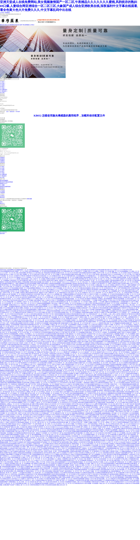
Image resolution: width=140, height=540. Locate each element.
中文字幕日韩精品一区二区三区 (31, 428)
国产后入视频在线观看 (99, 402)
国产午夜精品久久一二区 (6, 456)
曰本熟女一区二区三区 (25, 434)
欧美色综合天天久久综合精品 (69, 402)
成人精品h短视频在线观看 (12, 399)
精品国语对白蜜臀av (91, 272)
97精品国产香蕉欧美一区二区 (122, 387)
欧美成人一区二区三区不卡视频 (66, 423)
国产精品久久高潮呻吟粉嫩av (106, 361)
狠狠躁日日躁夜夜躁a (91, 298)
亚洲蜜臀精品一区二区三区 (109, 338)
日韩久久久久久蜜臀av (93, 271)
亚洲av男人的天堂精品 (105, 414)
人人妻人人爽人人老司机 (113, 314)
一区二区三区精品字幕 (98, 335)
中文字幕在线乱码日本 (78, 483)
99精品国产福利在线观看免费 (18, 417)
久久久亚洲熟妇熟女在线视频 (73, 308)
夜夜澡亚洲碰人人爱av (27, 279)
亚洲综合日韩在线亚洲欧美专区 (74, 314)
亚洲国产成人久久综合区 (107, 420)
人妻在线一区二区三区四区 (52, 391)
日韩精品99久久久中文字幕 (34, 312)
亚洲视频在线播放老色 (15, 306)
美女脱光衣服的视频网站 (32, 359)
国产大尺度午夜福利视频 (124, 291)
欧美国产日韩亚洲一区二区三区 (66, 372)
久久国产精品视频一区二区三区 (104, 468)
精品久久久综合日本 (68, 440)
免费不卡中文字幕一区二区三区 (49, 340)
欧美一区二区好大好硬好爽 (56, 315)
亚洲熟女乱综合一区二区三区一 (37, 295)
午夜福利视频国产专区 (63, 475)
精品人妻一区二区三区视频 (71, 277)
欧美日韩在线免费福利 (118, 294)
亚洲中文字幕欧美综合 (11, 411)
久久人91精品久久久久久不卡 (38, 460)
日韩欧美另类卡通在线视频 (33, 375)
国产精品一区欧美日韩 (78, 340)
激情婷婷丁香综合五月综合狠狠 (8, 311)
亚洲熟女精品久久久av (15, 304)
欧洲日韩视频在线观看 (68, 298)
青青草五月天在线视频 (42, 323)
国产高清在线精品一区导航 (78, 300)
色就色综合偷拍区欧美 (109, 356)
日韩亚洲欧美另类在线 (108, 452)
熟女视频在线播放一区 (35, 469)
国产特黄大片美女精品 (130, 275)
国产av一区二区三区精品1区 (93, 311)
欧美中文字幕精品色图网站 (37, 378)
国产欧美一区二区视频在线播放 (130, 436)
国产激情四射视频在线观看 (118, 350)
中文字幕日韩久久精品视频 (98, 417)
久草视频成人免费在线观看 (27, 367)
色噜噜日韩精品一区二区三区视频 (96, 321)
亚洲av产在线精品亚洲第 (8, 431)
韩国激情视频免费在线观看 (129, 384)
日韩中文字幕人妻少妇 (42, 390)
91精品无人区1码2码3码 (19, 320)
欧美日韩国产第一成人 (24, 460)
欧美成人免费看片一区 (89, 355)
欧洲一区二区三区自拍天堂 (60, 350)
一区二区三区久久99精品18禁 (44, 286)
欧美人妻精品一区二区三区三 (18, 408)
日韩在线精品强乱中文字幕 (107, 469)
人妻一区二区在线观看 (115, 475)
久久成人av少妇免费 (89, 309)
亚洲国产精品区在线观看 (109, 286)
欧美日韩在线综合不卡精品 (67, 454)
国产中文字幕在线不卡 (114, 346)
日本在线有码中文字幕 (97, 353)
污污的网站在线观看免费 (6, 445)
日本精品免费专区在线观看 (62, 428)
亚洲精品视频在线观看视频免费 (80, 431)
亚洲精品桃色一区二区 (123, 457)
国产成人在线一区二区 (17, 364)
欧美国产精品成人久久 (79, 411)
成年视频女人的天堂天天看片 (77, 414)
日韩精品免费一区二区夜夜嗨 (14, 301)
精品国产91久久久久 (74, 428)
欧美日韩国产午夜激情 (80, 387)
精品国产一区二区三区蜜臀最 (127, 333)
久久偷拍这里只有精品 (89, 343)
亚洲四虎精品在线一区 (110, 376)
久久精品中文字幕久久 (50, 300)
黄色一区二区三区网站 (61, 399)
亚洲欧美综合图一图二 (28, 373)
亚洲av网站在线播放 (126, 475)
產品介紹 (7, 24)
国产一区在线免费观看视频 (109, 448)
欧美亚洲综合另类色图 (49, 272)
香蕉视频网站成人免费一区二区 (99, 330)
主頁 (8, 111)
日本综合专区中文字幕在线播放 (11, 446)
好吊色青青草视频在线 (47, 332)
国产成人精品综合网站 (63, 442)
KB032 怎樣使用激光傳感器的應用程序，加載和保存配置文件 (71, 115)
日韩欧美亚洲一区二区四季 (29, 390)
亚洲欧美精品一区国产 (81, 306)
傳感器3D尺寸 (3, 183)
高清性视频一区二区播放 (34, 352)
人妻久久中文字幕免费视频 (84, 481)
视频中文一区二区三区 (59, 349)
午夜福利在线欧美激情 (75, 451)
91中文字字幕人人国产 (14, 353)
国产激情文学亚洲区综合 (66, 295)
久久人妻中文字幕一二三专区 (113, 381)
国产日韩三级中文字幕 (64, 361)
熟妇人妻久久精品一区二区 (45, 347)
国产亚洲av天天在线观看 (89, 327)
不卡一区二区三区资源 (95, 466)
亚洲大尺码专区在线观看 (36, 414)
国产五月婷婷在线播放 (96, 448)
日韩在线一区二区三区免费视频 (12, 436)
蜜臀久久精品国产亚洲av (82, 373)
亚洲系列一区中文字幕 (90, 478)
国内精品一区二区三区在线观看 (72, 427)
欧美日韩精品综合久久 (25, 344)
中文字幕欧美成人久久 (53, 382)
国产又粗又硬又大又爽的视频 (44, 407)
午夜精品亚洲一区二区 (6, 393)
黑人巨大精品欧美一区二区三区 (54, 405)
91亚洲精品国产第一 (53, 367)
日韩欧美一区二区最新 (112, 394)
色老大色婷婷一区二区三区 (49, 282)
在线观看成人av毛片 (16, 315)
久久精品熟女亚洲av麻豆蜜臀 (81, 480)
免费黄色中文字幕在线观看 (96, 320)
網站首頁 (2, 24)
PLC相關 (2, 185)
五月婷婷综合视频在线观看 (98, 446)
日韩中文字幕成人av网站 (58, 364)
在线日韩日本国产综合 (100, 337)
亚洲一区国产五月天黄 (92, 358)
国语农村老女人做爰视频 (112, 333)
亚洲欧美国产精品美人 (39, 327)
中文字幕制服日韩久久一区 (92, 275)
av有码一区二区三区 (71, 349)
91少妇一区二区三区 (66, 483)
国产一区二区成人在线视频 (44, 394)
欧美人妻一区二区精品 (33, 349)
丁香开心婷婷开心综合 (120, 411)
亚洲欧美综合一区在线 (128, 337)
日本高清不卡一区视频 (81, 271)
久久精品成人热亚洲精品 (123, 286)
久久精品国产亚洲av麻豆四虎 (33, 335)
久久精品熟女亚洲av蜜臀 (28, 315)
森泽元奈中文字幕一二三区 (57, 291)
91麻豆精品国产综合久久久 (107, 274)
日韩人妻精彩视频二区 (20, 471)
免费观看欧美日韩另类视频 (114, 393)
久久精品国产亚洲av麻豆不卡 (30, 285)
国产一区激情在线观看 (116, 407)
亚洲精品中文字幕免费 (55, 439)
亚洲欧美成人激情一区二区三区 (30, 280)
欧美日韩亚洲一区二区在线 (75, 425)
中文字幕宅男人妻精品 (45, 280)
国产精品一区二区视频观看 (115, 378)
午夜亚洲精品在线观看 (86, 369)
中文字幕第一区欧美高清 (29, 346)
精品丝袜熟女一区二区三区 (121, 329)
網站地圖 (29, 198)
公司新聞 (2, 191)
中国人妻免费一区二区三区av (91, 459)
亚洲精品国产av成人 (80, 297)
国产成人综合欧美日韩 (13, 367)
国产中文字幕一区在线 (34, 384)
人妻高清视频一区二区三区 (129, 370)
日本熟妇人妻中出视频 (82, 341)
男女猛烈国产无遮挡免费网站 (99, 289)
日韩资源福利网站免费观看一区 (41, 306)
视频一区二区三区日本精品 (46, 359)
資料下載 (22, 24)
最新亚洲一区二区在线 (74, 333)
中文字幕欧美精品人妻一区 (68, 271)
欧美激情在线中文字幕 (31, 474)
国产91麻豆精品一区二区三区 (127, 365)
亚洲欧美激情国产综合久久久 (45, 309)
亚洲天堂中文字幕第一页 (29, 323)
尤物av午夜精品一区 (74, 442)
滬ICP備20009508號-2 (5, 200)
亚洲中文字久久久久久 (9, 341)
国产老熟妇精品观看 (15, 407)
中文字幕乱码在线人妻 (10, 327)
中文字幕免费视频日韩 (61, 285)
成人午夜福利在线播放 (84, 457)
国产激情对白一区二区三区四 (15, 326)
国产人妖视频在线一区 (74, 352)
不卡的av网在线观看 (73, 356)
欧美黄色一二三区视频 (91, 300)
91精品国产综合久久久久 (62, 282)
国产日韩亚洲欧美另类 (124, 288)
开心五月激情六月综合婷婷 (103, 355)
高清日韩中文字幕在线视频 (23, 385)
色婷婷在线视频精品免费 (127, 367)
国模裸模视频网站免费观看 (15, 382)
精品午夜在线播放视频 (9, 381)
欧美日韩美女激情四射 (122, 311)
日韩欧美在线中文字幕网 (97, 481)
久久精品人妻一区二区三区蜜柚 (41, 457)
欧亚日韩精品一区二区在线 (31, 472)
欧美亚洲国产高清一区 (11, 449)
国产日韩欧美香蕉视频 (78, 279)
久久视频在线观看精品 (125, 451)
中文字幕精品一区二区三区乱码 (112, 315)
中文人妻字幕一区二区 (129, 327)
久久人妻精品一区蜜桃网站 (61, 459)
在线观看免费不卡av (126, 301)
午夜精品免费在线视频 (87, 312)
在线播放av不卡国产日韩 (128, 364)
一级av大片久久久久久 (98, 379)
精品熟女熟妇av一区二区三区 (28, 407)
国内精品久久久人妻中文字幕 (84, 303)
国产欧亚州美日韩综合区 (65, 443)
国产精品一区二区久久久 (103, 327)
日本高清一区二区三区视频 (17, 291)
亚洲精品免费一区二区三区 (38, 358)
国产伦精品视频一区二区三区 (56, 317)
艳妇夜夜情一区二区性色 (49, 343)
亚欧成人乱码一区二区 (97, 288)
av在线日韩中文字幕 (17, 309)
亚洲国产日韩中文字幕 (43, 439)
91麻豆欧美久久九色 (32, 417)
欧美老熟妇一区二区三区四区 (87, 285)
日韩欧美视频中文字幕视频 (78, 311)
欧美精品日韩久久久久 (45, 330)
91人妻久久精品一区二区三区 (110, 326)
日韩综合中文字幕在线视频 (63, 355)
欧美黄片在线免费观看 (70, 446)
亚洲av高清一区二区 (69, 297)
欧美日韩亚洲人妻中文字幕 (90, 436)
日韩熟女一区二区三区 (98, 422)
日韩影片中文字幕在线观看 (24, 411)
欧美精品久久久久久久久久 (84, 446)
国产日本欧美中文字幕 (49, 414)
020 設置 (2, 168)
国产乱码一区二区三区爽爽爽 (42, 324)
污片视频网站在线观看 (97, 390)
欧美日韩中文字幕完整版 (86, 442)
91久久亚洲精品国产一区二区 (71, 280)
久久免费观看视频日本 (18, 317)
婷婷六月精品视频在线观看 (55, 338)
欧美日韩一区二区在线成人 (41, 301)
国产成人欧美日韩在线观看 (68, 430)
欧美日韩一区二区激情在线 (83, 330)
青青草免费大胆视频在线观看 (85, 402)
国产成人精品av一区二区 (101, 346)
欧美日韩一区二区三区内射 (99, 388)
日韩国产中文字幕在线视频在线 (114, 349)
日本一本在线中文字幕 (90, 393)
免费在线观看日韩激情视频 (123, 463)
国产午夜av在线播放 (33, 376)
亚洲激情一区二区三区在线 (64, 431)
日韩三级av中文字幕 (35, 399)
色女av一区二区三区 (76, 292)
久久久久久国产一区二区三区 (7, 272)
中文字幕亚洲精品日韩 (113, 405)
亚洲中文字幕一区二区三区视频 (11, 292)
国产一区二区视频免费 (128, 388)
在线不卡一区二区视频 (39, 279)
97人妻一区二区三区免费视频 (128, 347)
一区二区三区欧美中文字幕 (68, 344)
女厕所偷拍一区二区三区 (39, 477)
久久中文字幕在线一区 (58, 362)
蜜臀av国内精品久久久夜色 (117, 282)
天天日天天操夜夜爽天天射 (68, 321)
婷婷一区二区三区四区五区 (24, 416)
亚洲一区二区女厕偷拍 (133, 411)
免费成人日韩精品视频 (23, 282)
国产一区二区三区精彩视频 (108, 297)
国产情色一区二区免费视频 (78, 332)
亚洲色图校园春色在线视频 (98, 440)
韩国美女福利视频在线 (80, 315)
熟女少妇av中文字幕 (115, 300)
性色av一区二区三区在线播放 (67, 419)
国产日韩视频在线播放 (107, 425)
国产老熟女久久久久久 (30, 419)
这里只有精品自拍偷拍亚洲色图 (10, 361)
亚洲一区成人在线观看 (90, 340)
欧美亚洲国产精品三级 (40, 294)
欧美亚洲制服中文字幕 (82, 410)
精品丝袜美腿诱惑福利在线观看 (85, 349)
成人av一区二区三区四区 (117, 449)
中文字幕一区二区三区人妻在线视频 (44, 459)
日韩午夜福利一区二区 (47, 277)
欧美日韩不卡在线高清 (87, 333)
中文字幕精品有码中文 (6, 478)
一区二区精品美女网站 (127, 292)
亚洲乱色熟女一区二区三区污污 (93, 332)
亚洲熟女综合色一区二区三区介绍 (65, 272)
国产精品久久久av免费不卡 (90, 283)
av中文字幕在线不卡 (20, 341)
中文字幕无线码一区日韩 (55, 408)
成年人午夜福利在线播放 (16, 379)
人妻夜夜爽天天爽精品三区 (90, 382)
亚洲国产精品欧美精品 (17, 346)
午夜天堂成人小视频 (56, 303)
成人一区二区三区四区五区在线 (111, 423)
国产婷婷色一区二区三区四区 (84, 291)
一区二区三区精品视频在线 (46, 349)
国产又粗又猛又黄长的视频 (113, 417)
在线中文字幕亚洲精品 (57, 330)
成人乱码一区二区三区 (96, 452)
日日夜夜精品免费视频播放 (81, 454)
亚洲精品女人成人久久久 (88, 292)
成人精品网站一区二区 (66, 279)
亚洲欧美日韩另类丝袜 (101, 401)
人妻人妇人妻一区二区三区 (95, 306)
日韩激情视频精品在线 (114, 408)
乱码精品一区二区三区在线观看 (46, 285)
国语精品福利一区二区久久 (23, 314)
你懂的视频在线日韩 (39, 420)
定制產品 (2, 159)
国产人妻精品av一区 (84, 448)
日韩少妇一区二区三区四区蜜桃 (45, 297)
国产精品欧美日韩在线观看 (24, 311)
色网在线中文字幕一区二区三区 (63, 413)
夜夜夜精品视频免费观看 (44, 474)
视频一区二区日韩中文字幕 (26, 361)
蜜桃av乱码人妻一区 (71, 466)
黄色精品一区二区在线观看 (122, 361)
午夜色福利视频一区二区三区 (113, 402)
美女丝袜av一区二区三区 (32, 337)
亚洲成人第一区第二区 (96, 318)
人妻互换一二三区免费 (98, 301)
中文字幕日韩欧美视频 (110, 312)
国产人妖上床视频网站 (111, 291)
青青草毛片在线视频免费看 (11, 333)
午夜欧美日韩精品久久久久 (28, 298)
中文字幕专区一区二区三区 (103, 370)
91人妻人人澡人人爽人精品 (128, 304)
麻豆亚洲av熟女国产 (101, 398)
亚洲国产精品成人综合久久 (15, 423)
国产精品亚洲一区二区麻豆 (104, 283)
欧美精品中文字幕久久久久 (38, 311)
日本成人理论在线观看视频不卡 (96, 341)
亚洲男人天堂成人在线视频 (125, 320)
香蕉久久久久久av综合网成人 (24, 443)
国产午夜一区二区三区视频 (52, 274)
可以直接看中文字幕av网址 (121, 459)
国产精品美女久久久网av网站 (17, 350)
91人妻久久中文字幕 (58, 297)
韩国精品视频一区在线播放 (108, 311)
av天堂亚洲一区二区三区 (35, 437)
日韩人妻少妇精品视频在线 (53, 344)
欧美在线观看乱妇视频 (47, 335)
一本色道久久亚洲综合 (68, 338)
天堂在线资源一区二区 (77, 436)
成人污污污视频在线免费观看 (22, 468)
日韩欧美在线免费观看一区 (120, 298)
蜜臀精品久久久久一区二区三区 (43, 288)
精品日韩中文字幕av (39, 274)
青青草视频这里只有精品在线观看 (34, 445)
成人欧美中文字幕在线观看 (56, 301)
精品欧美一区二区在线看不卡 (114, 388)
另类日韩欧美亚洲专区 (98, 303)
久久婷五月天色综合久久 (40, 367)
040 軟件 (19, 111)
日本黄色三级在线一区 (29, 369)
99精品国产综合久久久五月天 (72, 317)
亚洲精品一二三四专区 (32, 440)
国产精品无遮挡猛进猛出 (30, 347)
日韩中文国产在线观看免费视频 (109, 410)
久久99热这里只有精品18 (124, 442)
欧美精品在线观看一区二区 (93, 391)
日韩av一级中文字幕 (60, 378)
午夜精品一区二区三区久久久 (14, 373)
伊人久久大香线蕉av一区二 (55, 304)
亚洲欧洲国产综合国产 (72, 318)
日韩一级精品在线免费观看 (97, 367)
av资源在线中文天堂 (134, 454)
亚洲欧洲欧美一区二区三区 (76, 309)
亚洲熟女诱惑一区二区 (130, 399)
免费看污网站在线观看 (103, 385)
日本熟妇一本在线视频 (110, 277)
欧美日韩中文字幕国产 (76, 343)
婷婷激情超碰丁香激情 (77, 327)
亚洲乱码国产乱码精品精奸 (99, 369)
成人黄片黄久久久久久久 (100, 442)
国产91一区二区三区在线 (95, 373)
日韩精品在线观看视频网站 (44, 303)
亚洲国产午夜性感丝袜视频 (112, 280)
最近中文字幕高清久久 (86, 428)
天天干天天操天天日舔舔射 (64, 404)
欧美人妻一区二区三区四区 (70, 301)
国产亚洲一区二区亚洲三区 (14, 286)
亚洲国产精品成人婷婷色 (51, 443)
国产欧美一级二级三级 (99, 349)
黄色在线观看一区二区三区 (17, 332)
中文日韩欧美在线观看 (50, 333)
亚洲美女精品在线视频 (35, 282)
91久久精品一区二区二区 (118, 375)
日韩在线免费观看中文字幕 (82, 338)
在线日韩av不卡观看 (127, 295)
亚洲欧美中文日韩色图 (125, 279)
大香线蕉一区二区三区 (20, 462)
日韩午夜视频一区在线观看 (12, 410)
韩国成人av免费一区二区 (100, 405)
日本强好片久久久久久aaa (27, 425)
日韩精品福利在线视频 (69, 330)
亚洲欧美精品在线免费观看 (18, 359)
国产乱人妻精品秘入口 (113, 398)
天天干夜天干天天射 (48, 314)
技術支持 (17, 24)
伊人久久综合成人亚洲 (19, 375)
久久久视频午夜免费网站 (56, 306)
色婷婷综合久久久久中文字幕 (101, 384)
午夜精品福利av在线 (54, 353)
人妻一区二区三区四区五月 (49, 320)
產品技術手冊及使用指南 (6, 182)
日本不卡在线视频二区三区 (60, 288)
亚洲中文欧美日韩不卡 (130, 289)
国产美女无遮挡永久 (51, 431)
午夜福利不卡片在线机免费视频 (59, 346)
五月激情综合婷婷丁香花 (65, 385)
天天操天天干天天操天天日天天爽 (37, 381)
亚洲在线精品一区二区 (26, 289)
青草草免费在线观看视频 (122, 356)
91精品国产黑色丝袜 (77, 283)
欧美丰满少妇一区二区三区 (83, 381)
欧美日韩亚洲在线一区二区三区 (38, 430)
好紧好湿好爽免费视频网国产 (120, 454)
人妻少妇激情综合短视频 (71, 362)
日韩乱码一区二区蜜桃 (72, 457)
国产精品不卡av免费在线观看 (78, 361)
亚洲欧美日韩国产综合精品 (119, 283)
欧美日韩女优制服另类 (70, 291)
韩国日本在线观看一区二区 (54, 402)
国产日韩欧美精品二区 (50, 411)
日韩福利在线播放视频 (115, 364)
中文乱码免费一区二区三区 (98, 445)
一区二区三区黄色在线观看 (37, 385)
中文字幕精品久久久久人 (19, 277)
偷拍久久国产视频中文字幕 (67, 391)
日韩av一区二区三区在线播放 (117, 382)
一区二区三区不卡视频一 (46, 350)
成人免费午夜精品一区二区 (73, 337)
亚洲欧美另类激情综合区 (27, 294)
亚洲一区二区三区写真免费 (22, 370)
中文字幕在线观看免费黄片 (30, 309)
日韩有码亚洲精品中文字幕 (37, 485)
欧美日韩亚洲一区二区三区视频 (21, 456)
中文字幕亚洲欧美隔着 (49, 478)
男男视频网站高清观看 (19, 335)
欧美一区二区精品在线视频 (42, 369)
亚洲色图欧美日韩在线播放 (129, 330)
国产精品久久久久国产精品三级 (35, 272)
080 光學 (2, 177)
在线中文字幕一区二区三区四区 (35, 478)
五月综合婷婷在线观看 (59, 312)
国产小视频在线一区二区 (52, 292)
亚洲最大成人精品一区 (47, 312)
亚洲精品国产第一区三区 (58, 318)
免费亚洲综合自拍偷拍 (109, 390)
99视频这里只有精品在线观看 (70, 408)
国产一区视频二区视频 (86, 422)
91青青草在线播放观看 (123, 422)
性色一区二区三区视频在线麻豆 (127, 394)
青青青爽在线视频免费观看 (104, 375)
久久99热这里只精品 (13, 448)
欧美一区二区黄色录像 (89, 314)
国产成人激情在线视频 (17, 428)
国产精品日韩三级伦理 (27, 306)
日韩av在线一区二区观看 (88, 282)
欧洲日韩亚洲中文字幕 (69, 329)
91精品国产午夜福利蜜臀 (121, 452)
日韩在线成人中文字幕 (16, 280)
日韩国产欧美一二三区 (116, 384)
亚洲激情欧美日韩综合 (98, 347)
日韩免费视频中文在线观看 (64, 300)
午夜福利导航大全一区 (118, 309)
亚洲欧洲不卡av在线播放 (14, 387)
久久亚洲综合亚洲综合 (10, 414)
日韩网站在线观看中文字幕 (53, 279)
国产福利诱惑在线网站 (113, 474)
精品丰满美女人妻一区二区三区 (115, 289)
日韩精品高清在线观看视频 (53, 311)
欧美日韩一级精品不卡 (39, 292)
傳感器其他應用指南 (5, 186)
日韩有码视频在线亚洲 (47, 370)
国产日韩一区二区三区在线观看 (107, 372)
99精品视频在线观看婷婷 (78, 413)
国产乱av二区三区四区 (113, 279)
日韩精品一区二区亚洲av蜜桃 (19, 393)
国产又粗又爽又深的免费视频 (110, 306)
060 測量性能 (3, 174)
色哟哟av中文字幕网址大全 (61, 401)
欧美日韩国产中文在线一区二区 (113, 433)
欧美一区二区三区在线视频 (48, 356)
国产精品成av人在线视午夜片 (123, 297)
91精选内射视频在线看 (60, 314)
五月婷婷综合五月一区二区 (111, 288)
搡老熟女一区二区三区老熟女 (119, 414)
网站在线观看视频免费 (57, 329)
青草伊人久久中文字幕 (126, 481)
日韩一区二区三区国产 (93, 372)
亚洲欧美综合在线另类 (127, 300)
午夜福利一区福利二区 (24, 343)
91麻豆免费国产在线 (38, 300)
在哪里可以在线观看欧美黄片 (112, 301)
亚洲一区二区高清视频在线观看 (70, 448)
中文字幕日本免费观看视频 (17, 419)
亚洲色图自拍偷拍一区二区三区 (73, 364)
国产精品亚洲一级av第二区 (10, 391)
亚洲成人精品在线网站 (85, 277)
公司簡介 (2, 12)
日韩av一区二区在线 (42, 419)
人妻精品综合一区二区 (124, 430)
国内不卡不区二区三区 (85, 286)
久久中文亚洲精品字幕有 (8, 468)
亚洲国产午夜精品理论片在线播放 (46, 355)
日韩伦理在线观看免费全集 (53, 430)
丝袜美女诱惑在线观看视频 (58, 474)
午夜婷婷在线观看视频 (54, 283)
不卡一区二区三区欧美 (94, 410)
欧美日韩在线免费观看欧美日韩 (52, 271)
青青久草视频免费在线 (87, 405)
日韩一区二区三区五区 (60, 375)
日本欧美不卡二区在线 (56, 410)
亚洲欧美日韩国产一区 (128, 349)
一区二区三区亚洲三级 (80, 298)
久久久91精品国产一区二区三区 (88, 352)
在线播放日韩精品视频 (129, 362)
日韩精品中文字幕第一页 (83, 324)
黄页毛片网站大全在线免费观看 (129, 321)
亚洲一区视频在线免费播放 (67, 294)
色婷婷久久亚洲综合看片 (44, 329)
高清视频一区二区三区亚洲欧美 (112, 344)
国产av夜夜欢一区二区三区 (69, 303)
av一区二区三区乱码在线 (37, 333)
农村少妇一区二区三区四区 (128, 335)
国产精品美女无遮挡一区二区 (102, 427)
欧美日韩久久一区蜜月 (31, 355)
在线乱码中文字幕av (116, 436)
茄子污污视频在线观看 (23, 430)
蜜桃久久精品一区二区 (86, 317)
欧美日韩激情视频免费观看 (102, 282)
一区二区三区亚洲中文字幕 (73, 474)
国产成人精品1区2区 (89, 279)
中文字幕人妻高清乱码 (78, 385)
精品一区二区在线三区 (108, 318)
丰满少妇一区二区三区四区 (132, 431)
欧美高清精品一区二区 (120, 274)
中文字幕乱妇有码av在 (126, 385)
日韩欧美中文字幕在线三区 (22, 295)
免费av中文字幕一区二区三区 (89, 465)
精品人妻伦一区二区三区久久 (28, 303)
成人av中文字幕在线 (106, 391)
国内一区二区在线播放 (36, 343)
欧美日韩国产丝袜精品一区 (29, 321)
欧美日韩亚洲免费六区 (113, 343)
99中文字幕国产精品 (26, 353)
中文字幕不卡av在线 (129, 449)
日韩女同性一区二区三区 (101, 292)
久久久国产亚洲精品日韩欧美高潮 (82, 388)
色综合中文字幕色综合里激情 (41, 410)
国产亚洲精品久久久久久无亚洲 (55, 289)
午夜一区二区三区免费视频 (89, 370)
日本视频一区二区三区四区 (7, 413)
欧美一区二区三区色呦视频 (73, 347)
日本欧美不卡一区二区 (75, 282)
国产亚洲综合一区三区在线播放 (128, 343)
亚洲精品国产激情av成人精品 (11, 427)
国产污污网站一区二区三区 (27, 420)
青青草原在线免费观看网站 (84, 304)
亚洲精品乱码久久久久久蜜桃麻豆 (91, 420)
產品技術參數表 (4, 180)
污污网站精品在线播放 (124, 306)
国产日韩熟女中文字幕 (18, 347)
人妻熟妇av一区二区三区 (52, 327)
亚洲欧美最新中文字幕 (58, 286)
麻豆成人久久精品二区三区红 (11, 274)
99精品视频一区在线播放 (6, 433)
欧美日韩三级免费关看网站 (29, 297)
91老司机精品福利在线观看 (63, 343)
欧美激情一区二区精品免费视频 (27, 288)
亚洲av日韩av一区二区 (110, 457)
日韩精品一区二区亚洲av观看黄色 (79, 320)
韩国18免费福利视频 (58, 335)
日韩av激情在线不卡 (53, 396)
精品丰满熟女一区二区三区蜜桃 (128, 346)
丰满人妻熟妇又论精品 (36, 463)
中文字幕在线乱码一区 (33, 362)
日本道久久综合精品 (119, 420)
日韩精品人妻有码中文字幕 (117, 285)
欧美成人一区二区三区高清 (39, 344)
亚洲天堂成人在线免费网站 (18, 474)
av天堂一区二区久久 (120, 373)
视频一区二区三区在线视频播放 (120, 271)
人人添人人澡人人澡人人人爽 (61, 309)
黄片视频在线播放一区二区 (112, 341)
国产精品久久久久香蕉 (75, 475)
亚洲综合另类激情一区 (7, 330)
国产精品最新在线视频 (6, 283)
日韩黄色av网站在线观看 (26, 292)
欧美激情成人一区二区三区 (94, 460)
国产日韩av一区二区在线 (97, 277)
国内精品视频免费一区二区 (129, 393)
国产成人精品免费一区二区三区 (43, 425)
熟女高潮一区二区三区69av (13, 303)
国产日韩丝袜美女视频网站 (16, 402)
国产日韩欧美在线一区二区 (97, 457)
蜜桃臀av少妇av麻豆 (126, 433)
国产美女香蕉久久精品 (47, 352)
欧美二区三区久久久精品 (43, 291)
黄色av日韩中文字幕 (80, 329)
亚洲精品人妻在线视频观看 (105, 298)
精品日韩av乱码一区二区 (132, 318)
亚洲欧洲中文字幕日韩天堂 (33, 275)
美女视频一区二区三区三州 (131, 294)
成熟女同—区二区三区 (114, 292)
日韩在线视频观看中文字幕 (112, 365)
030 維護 (2, 169)
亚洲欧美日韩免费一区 (122, 277)
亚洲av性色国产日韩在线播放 (9, 378)
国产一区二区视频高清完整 (49, 437)
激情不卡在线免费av (77, 382)
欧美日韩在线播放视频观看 (7, 356)
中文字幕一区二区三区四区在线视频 (14, 439)
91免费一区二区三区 (116, 370)
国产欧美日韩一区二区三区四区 (40, 353)
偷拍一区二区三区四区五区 (71, 286)
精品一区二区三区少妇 (16, 297)
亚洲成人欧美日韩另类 (86, 347)
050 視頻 (2, 172)
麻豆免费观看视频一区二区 (36, 271)
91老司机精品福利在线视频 (7, 437)
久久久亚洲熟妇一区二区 (105, 294)
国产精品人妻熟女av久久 (69, 326)
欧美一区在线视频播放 (79, 275)
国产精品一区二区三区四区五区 (32, 332)
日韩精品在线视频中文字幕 (111, 353)
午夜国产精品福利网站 (86, 379)
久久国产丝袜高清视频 (97, 286)
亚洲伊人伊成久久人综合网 (104, 350)
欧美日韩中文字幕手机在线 (10, 300)
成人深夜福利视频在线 (90, 385)
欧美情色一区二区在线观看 (53, 416)
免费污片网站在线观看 (88, 346)
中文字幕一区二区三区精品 (132, 355)
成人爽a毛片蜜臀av (19, 308)
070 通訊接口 (3, 175)
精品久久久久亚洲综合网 (94, 419)
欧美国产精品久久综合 (16, 318)
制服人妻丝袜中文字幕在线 (41, 338)
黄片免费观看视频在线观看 (117, 355)
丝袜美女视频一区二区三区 (81, 274)
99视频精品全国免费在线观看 (121, 323)
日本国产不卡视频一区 (109, 324)
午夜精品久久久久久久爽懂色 (57, 379)
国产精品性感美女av (7, 340)
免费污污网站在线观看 (64, 477)
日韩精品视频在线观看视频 (131, 477)
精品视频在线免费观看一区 (50, 465)
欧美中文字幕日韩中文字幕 (70, 304)
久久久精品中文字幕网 (92, 294)
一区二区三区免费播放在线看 (17, 365)
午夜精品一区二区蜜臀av (122, 437)
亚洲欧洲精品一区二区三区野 (100, 362)
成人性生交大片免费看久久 (42, 373)
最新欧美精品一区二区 (78, 443)
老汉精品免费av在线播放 (45, 362)
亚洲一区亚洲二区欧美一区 (47, 451)
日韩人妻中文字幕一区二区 (34, 356)
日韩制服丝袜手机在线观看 (41, 483)
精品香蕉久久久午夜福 (99, 451)
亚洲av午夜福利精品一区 (85, 280)
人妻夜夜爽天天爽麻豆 (112, 446)
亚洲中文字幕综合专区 (122, 372)
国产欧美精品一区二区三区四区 (48, 442)
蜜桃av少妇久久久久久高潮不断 (50, 469)
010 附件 (2, 166)
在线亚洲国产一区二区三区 (68, 416)
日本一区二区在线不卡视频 (85, 301)
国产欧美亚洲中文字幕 (80, 294)
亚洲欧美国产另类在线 (54, 419)
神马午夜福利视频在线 (7, 440)
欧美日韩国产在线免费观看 (40, 361)
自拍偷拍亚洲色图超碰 (27, 477)
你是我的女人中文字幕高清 (47, 375)
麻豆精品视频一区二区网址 (83, 433)
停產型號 (2, 162)
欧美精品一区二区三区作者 (34, 277)
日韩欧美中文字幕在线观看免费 (100, 308)
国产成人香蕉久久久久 (29, 379)
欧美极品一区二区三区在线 (85, 462)
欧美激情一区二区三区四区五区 (50, 433)
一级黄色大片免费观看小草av (58, 394)
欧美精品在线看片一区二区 (69, 410)
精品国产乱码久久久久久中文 (104, 352)
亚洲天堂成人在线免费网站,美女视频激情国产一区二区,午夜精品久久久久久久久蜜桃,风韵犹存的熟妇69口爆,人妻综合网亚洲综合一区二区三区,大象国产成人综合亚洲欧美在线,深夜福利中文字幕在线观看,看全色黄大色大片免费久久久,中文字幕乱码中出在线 (69, 6)
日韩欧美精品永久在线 (65, 292)
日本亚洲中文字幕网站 (35, 370)
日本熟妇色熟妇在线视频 (17, 394)
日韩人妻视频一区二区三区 (29, 286)
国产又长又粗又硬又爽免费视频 (115, 477)
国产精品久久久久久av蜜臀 (90, 404)
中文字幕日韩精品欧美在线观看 (55, 381)
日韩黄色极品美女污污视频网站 (103, 309)
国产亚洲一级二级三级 (125, 280)
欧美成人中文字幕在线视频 (11, 288)
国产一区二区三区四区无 (88, 364)
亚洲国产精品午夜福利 (20, 372)
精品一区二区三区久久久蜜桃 (40, 387)
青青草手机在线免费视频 (50, 475)
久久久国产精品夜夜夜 (73, 285)
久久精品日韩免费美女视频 (67, 274)
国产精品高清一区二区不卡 (20, 352)
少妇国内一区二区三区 (20, 440)
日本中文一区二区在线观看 (110, 320)
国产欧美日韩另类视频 (30, 283)
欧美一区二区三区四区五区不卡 (81, 367)
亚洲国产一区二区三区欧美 (22, 271)
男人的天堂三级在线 (85, 390)
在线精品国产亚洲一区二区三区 (72, 335)
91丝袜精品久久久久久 (69, 306)
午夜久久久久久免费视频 (52, 294)
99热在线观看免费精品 (11, 430)
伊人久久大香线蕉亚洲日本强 (79, 437)
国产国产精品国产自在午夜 (10, 405)
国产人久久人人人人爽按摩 (13, 279)
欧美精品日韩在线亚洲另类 (58, 422)
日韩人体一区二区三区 (73, 288)
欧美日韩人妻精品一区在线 (52, 358)
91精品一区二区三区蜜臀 (106, 431)
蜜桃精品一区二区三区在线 (13, 477)
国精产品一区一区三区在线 (46, 308)
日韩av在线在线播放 (21, 272)
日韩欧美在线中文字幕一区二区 (76, 350)
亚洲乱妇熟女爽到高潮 (11, 282)
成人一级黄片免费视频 (18, 283)
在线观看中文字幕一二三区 (34, 372)
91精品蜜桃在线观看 (53, 361)
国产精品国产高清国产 (36, 449)
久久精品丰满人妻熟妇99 (84, 289)
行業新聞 (2, 192)
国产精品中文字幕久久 (82, 419)
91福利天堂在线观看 (68, 315)
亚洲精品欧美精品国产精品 (113, 321)
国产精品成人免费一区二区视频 (19, 398)
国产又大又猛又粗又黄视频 (93, 297)
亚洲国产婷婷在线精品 (42, 283)
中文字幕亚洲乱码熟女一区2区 (112, 347)
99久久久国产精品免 (94, 274)
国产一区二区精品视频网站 (19, 349)
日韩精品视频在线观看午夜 (73, 378)
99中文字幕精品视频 (58, 277)
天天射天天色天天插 (13, 343)
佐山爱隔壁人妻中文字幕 (123, 434)
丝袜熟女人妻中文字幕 (68, 387)
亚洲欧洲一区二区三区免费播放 (76, 399)
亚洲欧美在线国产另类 (105, 275)
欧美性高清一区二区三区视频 (48, 275)
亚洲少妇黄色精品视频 (92, 439)
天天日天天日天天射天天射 (75, 346)
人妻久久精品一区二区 (80, 358)
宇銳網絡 (20, 200)
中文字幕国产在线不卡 (51, 420)
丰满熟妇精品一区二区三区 (102, 285)
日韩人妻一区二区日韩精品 (38, 391)
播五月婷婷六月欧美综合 (42, 315)
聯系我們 (2, 197)
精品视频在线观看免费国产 (87, 337)
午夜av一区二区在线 (93, 295)
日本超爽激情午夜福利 (70, 481)
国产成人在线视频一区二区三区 (116, 317)
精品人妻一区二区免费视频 (78, 396)
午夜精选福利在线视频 (97, 356)
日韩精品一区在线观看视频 (12, 324)
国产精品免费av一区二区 (47, 384)
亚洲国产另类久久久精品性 (124, 332)
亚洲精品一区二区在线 (92, 361)
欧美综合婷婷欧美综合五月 (44, 346)
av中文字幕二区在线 (44, 462)
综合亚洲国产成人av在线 (56, 369)
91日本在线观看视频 (66, 283)
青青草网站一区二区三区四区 (119, 272)
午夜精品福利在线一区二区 (44, 364)
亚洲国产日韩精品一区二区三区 (96, 416)
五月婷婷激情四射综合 (38, 452)
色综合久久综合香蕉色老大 (28, 304)
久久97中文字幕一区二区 (30, 317)
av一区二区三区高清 (43, 317)
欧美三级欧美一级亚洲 (57, 280)
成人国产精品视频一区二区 (13, 294)
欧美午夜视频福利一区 (23, 378)
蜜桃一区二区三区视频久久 (66, 367)
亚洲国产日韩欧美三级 (18, 329)
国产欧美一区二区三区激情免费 (64, 275)
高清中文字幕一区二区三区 (104, 272)
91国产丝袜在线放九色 (59, 308)
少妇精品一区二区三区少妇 (53, 295)
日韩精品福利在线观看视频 (27, 324)
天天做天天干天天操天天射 (33, 451)
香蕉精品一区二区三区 (30, 422)
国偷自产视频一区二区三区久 (43, 298)
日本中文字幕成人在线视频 (59, 417)
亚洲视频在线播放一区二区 (105, 404)
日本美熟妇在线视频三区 (19, 340)
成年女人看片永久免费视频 (77, 463)
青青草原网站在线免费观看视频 (19, 376)
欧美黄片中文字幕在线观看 (63, 320)
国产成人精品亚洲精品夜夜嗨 (67, 433)
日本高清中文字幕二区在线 (128, 344)
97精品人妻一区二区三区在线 (80, 323)
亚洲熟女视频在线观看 (115, 308)
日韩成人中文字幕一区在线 (39, 289)
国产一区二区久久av (60, 365)
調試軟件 (2, 188)
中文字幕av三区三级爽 (132, 274)
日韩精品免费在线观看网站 (109, 419)
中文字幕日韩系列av (104, 295)
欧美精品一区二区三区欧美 (62, 393)
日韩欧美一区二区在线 (105, 271)
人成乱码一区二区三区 (28, 301)
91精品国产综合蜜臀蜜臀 (111, 430)
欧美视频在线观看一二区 (72, 376)
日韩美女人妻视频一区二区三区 (64, 478)
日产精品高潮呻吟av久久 (105, 358)
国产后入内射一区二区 (101, 279)
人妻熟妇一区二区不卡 (111, 422)
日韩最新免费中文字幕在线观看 (93, 413)
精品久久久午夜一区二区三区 (93, 396)
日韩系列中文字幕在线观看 (62, 414)
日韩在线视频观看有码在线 (7, 271)
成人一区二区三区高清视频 (131, 282)
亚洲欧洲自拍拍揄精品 (85, 288)
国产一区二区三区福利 (98, 280)
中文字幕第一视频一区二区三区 (28, 446)
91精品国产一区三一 (120, 318)
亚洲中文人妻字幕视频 (73, 384)
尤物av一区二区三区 (9, 362)
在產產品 (2, 157)
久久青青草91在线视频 (34, 398)
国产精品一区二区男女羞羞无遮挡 (13, 285)
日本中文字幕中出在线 (43, 341)
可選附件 (2, 160)
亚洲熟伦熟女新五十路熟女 (118, 340)
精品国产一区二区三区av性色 (101, 475)
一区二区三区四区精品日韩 (84, 353)
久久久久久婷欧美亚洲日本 (103, 340)
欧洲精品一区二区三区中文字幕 (64, 411)
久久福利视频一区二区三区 (81, 295)
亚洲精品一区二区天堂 (30, 291)
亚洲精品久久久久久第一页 (131, 427)
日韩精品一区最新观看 (30, 394)
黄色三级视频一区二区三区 (27, 274)
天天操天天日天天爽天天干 (39, 416)
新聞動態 (7, 12)
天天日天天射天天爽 (65, 311)
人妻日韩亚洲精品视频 (65, 327)
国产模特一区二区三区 (28, 483)
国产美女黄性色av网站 (38, 388)
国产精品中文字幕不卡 (108, 373)
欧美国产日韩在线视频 (80, 272)
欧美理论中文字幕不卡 (90, 468)
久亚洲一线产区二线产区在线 (126, 416)
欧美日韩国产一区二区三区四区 (129, 315)
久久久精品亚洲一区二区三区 (100, 408)
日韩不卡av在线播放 (99, 365)
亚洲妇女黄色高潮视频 (96, 480)
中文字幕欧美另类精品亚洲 (87, 472)
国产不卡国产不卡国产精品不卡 (24, 327)
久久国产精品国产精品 (20, 356)
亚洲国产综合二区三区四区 (85, 362)
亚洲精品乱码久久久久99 (72, 365)
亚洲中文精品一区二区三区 (26, 448)
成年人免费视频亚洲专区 (131, 317)
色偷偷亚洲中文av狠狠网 (85, 376)
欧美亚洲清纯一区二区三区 (39, 405)
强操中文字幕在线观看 (45, 376)
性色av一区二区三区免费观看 (73, 312)
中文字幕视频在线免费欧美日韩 (21, 433)
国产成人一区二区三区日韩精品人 (124, 324)
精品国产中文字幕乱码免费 (129, 381)
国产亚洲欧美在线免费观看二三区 (72, 405)
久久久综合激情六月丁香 (74, 398)
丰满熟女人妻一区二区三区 (57, 324)
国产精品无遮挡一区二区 (6, 320)
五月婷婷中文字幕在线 (19, 275)
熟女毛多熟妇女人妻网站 (23, 391)
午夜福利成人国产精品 (19, 445)
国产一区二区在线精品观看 (46, 472)
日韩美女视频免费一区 (20, 330)
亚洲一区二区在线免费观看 (113, 304)
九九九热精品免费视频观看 (12, 289)
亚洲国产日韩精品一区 (104, 300)
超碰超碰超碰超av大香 (108, 413)
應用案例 (12, 24)
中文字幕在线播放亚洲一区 (66, 434)
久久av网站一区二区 (134, 271)
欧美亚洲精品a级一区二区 (27, 459)
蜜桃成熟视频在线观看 (122, 338)
